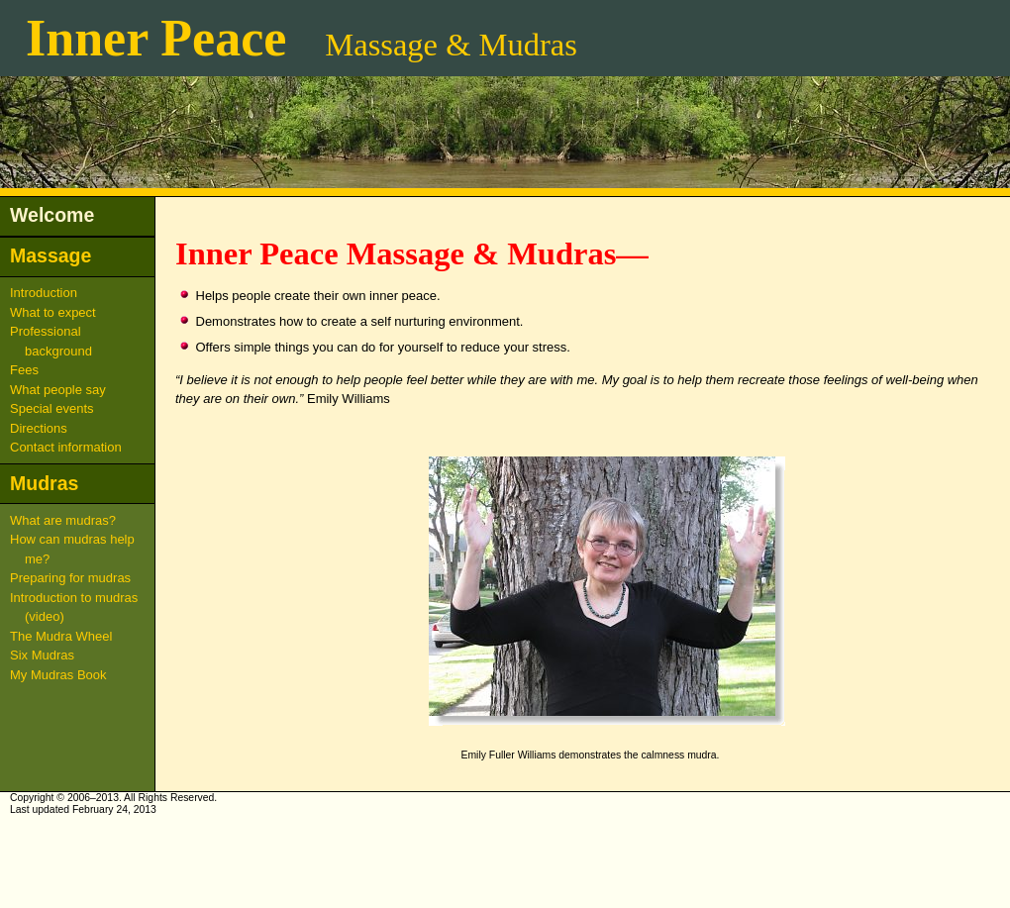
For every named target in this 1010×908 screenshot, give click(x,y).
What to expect (53, 312)
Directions (38, 428)
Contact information (66, 447)
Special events (52, 408)
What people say (58, 389)
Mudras (44, 483)
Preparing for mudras (70, 577)
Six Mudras (42, 655)
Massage (50, 255)
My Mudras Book (58, 674)
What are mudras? (63, 520)
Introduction (43, 292)
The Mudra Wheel (61, 636)
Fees (24, 369)
